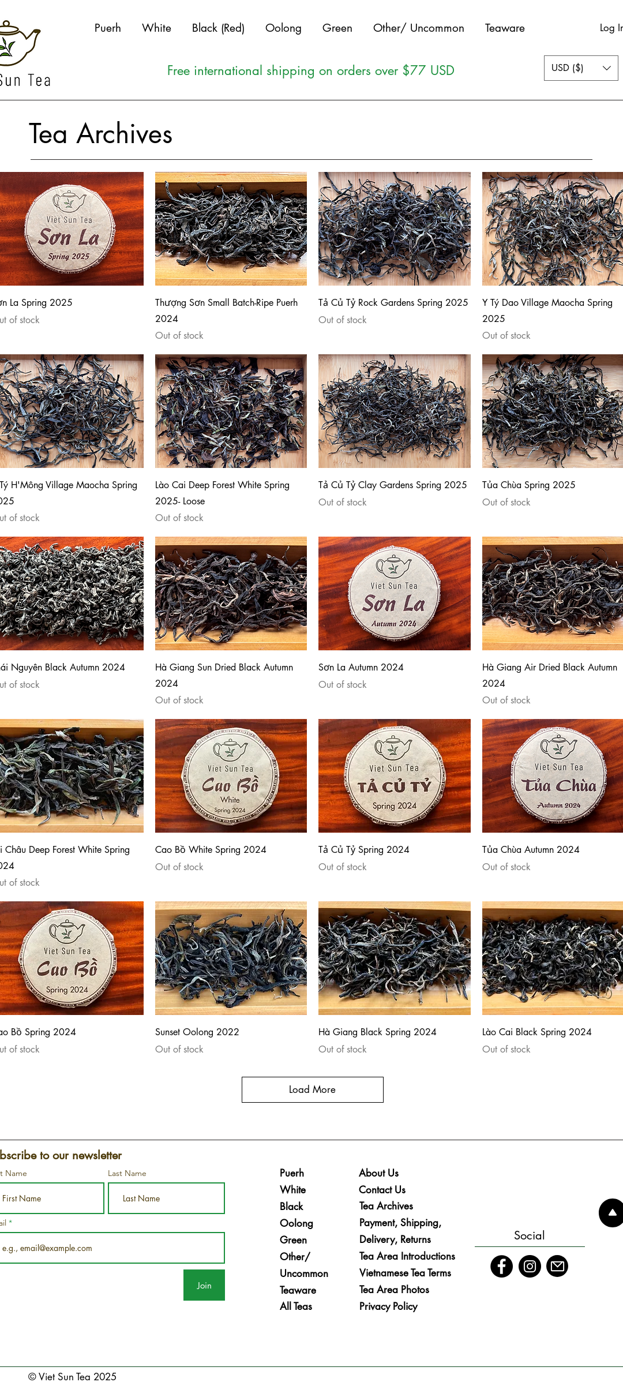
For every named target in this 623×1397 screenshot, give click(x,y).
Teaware (298, 1290)
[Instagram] (530, 1266)
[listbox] (581, 68)
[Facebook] (501, 1266)
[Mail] (557, 1266)
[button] (581, 68)
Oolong (296, 1223)
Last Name (127, 1173)
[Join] (204, 1285)
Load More (312, 1089)
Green (293, 1240)
